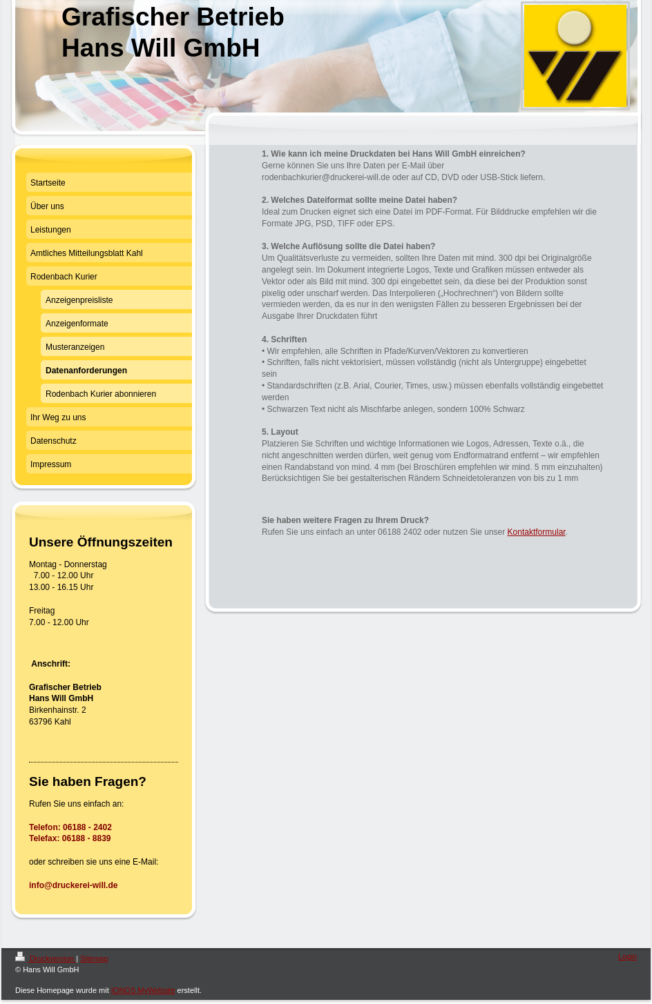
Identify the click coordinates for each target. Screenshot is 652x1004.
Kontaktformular (537, 532)
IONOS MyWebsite (143, 990)
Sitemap (94, 958)
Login (627, 956)
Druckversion (45, 958)
